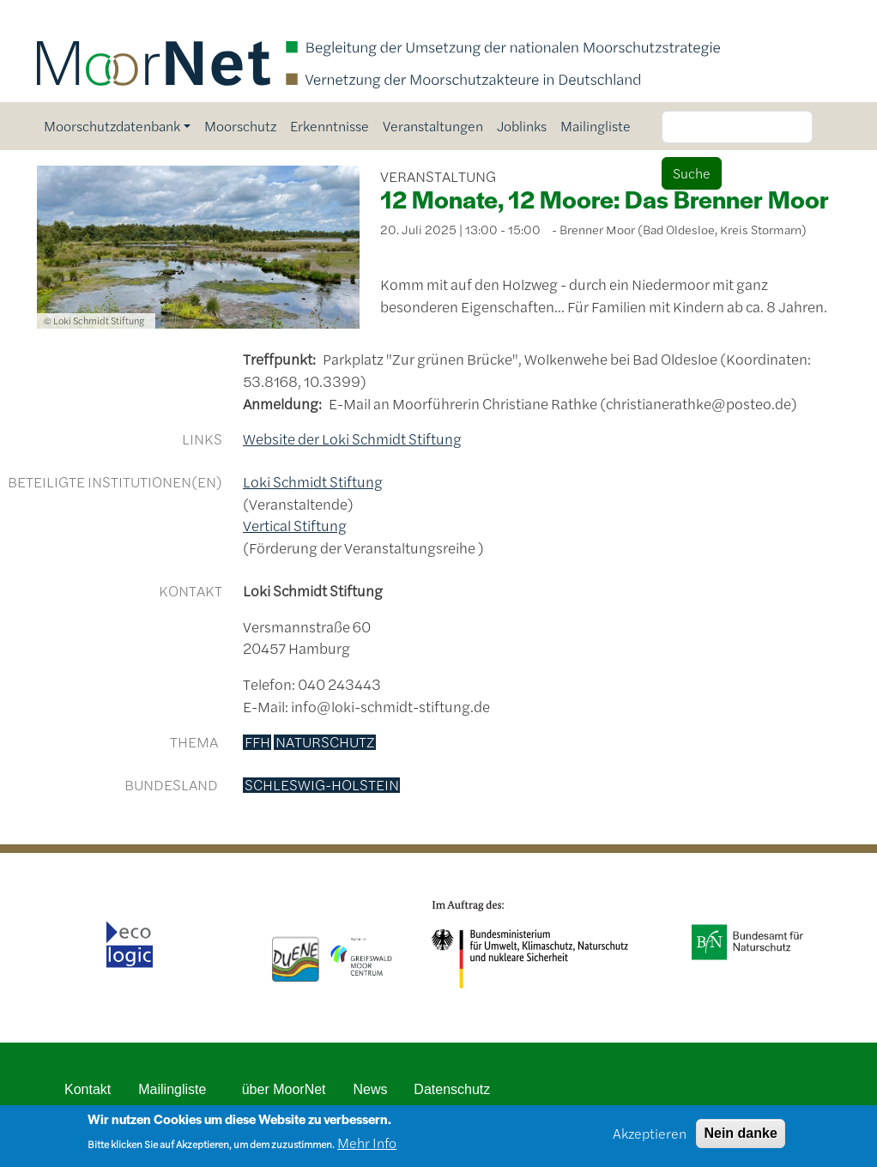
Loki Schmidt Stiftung (313, 481)
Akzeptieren (649, 1138)
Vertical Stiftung (295, 525)
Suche (692, 173)
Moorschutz (240, 126)
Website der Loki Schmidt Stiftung (352, 438)
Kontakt (87, 1089)
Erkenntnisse (329, 126)
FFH (257, 742)
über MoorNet (284, 1089)
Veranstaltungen (433, 126)
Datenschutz (452, 1089)
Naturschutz (325, 742)
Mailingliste (595, 126)
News (371, 1089)
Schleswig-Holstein (322, 785)
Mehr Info (366, 1148)
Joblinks (522, 126)
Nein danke (740, 1138)
